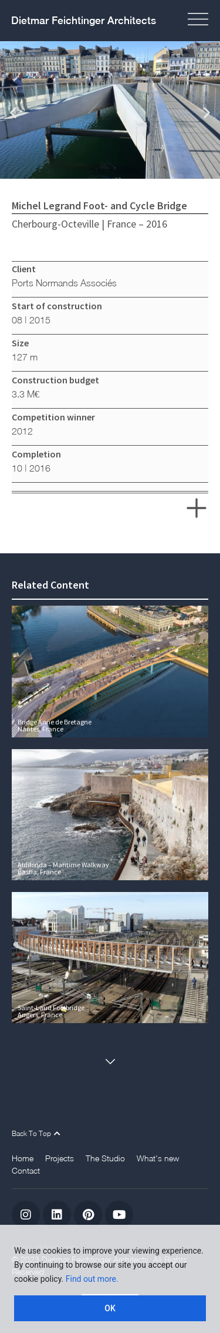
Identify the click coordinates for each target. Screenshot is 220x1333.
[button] (13, 112)
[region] (110, 1279)
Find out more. (92, 1279)
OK (110, 1308)
